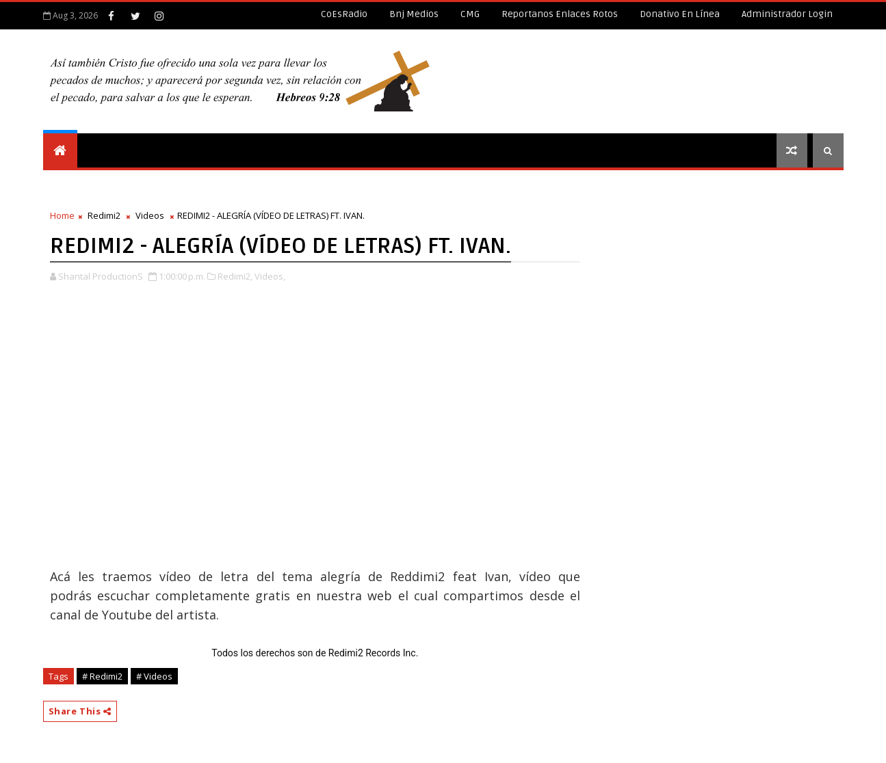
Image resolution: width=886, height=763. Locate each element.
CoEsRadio (344, 14)
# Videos (154, 676)
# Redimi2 (102, 676)
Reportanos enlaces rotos (559, 14)
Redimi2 (104, 215)
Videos (149, 215)
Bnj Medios (414, 14)
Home (62, 215)
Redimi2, (235, 276)
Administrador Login (787, 14)
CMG (470, 14)
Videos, (270, 276)
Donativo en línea (680, 14)
